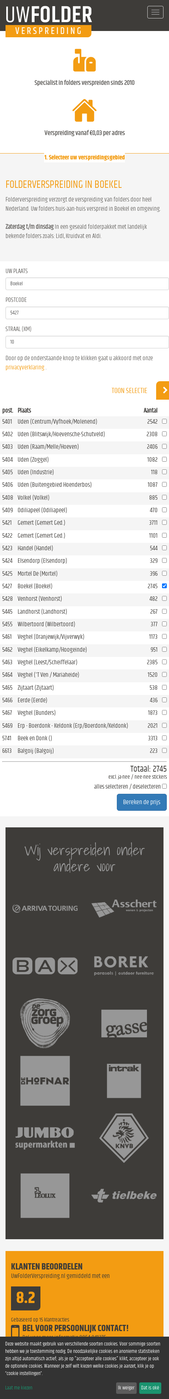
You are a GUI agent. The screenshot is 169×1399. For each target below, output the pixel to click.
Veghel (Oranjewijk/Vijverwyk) (51, 637)
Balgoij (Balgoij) (36, 751)
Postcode (16, 300)
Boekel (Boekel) (35, 586)
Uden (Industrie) (36, 472)
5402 (7, 434)
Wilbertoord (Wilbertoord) (46, 624)
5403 (7, 447)
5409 (7, 510)
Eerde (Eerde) (32, 700)
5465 (7, 688)
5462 (7, 650)
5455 (7, 624)
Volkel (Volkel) (34, 498)
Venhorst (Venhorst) (40, 599)
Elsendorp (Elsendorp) (42, 561)
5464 (7, 675)
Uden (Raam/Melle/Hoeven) (48, 447)
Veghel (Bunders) (37, 713)
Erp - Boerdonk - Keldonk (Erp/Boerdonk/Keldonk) (73, 726)
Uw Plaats (17, 271)
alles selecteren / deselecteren (127, 786)
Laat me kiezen (18, 1388)
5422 (7, 536)
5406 (7, 485)
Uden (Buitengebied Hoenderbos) (55, 485)
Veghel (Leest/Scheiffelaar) (48, 662)
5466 (7, 700)
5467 (7, 713)
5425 (7, 574)
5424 (7, 561)
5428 (7, 599)
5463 (7, 662)
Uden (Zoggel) (33, 459)
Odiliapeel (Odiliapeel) (42, 510)
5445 (7, 612)
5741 (6, 738)
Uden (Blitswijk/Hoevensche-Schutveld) (61, 434)
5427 (7, 586)
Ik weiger (126, 1388)
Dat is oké (150, 1388)
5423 (7, 548)
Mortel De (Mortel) (38, 574)
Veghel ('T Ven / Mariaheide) (48, 675)
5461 (7, 637)
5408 (7, 498)
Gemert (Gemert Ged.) (41, 523)
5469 (7, 726)
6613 (7, 751)
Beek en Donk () (35, 738)
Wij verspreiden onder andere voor (84, 858)
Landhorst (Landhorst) (42, 612)
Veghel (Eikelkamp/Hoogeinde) (52, 650)
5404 (7, 459)
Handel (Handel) (35, 548)
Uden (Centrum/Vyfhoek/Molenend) (57, 421)
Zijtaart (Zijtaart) (36, 688)
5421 (7, 523)
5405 (7, 472)
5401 (7, 421)
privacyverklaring (25, 367)
